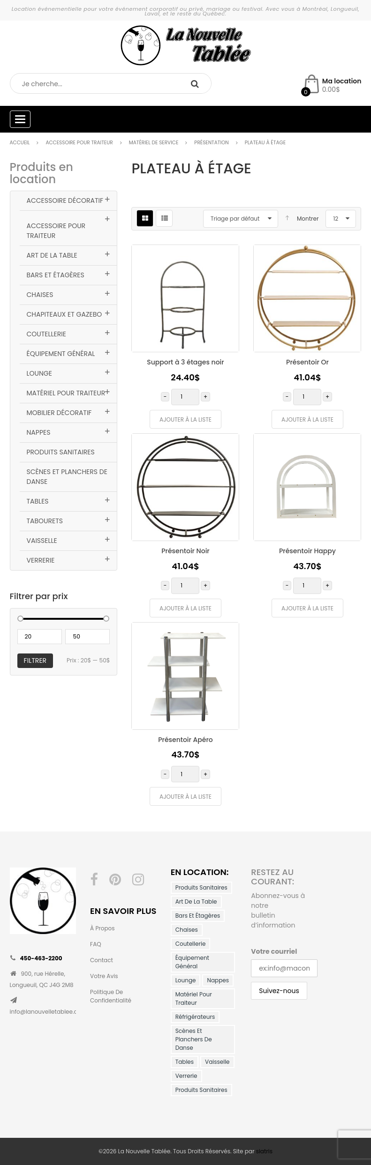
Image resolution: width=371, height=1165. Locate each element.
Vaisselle (42, 540)
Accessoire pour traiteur (79, 142)
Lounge (39, 373)
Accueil (20, 142)
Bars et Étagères (55, 275)
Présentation (211, 142)
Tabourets (45, 521)
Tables (38, 501)
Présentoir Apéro (185, 739)
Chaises (40, 294)
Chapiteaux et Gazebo (64, 314)
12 (335, 219)
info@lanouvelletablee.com (48, 1012)
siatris (264, 1151)
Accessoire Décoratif (65, 200)
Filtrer (35, 660)
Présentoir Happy (307, 551)
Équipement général (61, 353)
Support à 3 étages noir (185, 362)
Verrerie (41, 560)
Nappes (39, 432)
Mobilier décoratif (59, 412)
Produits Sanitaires (61, 452)
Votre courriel (274, 951)
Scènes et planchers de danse (67, 476)
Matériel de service (154, 142)
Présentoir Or (307, 362)
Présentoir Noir (185, 551)
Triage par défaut (235, 219)
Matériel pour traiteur (66, 393)
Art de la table (52, 255)
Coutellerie (46, 334)
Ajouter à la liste (185, 419)
